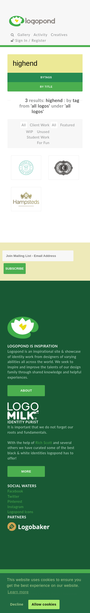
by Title (46, 86)
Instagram (15, 507)
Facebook (15, 491)
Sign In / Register (28, 40)
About (26, 390)
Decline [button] (16, 604)
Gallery (24, 35)
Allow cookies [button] (44, 604)
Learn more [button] (18, 592)
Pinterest (14, 501)
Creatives (59, 35)
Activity (41, 35)
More (26, 471)
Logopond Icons (20, 512)
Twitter (13, 496)
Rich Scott (44, 443)
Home (45, 21)
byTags (46, 77)
